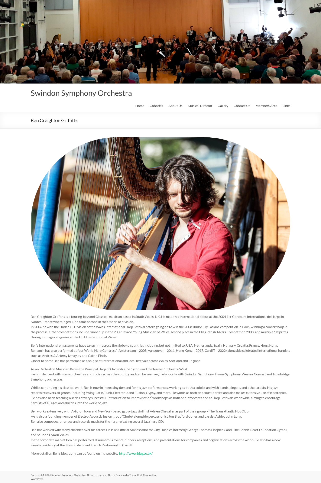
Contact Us (242, 106)
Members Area (266, 106)
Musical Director (200, 106)
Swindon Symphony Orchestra (81, 93)
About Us (175, 106)
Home (139, 106)
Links (286, 106)
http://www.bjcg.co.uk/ (136, 453)
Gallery (223, 106)
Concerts (156, 106)
